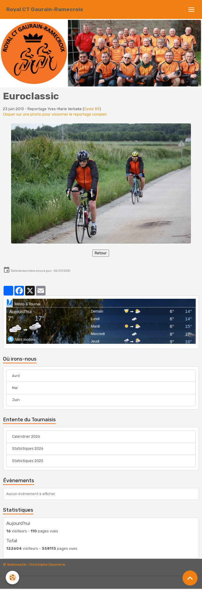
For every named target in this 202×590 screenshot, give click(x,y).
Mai (15, 388)
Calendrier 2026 (26, 436)
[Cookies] (12, 577)
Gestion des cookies (101, 583)
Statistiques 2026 (27, 448)
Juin (16, 400)
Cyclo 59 (92, 109)
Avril (16, 376)
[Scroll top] (190, 577)
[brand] (44, 9)
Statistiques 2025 (27, 461)
